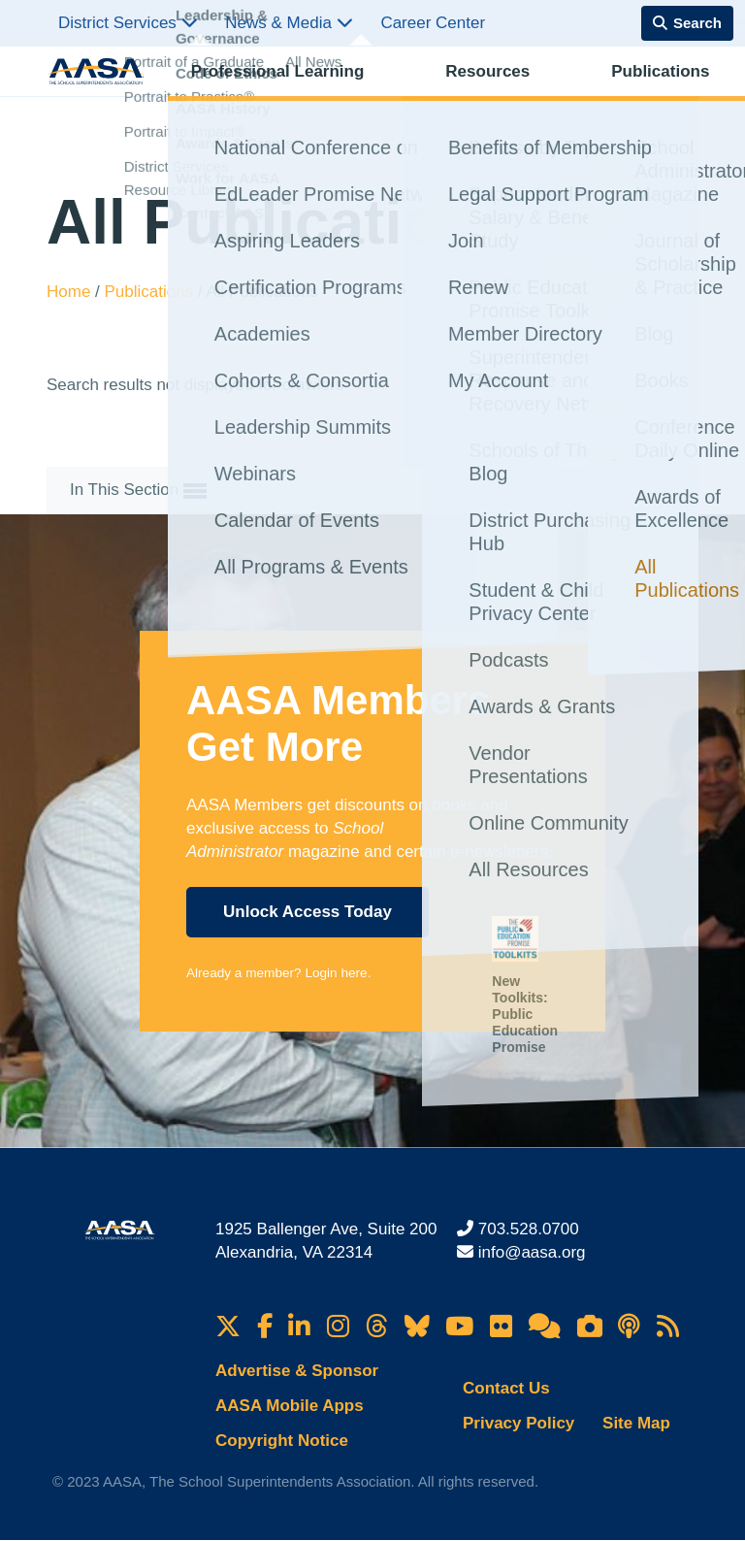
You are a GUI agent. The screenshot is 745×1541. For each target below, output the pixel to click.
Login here (336, 973)
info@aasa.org (532, 1252)
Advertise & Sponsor (296, 1370)
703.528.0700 (528, 1229)
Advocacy (561, 92)
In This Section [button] (138, 491)
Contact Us (506, 1388)
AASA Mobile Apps (289, 1405)
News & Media (288, 23)
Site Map (636, 1423)
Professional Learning (254, 92)
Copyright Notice (281, 1440)
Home (71, 291)
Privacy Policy (518, 1423)
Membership (649, 92)
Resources (382, 92)
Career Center (432, 23)
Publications (474, 92)
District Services (128, 23)
